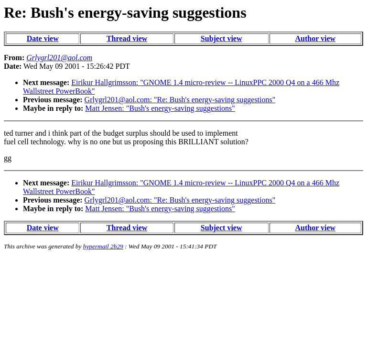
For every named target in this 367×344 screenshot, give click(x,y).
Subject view (221, 38)
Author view (315, 38)
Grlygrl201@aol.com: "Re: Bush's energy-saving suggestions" (180, 100)
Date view (43, 38)
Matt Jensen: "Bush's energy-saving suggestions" (160, 108)
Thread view (127, 38)
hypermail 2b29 (103, 246)
